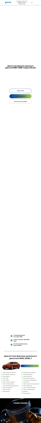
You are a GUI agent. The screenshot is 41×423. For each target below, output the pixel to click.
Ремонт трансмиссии (27, 385)
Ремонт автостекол (7, 389)
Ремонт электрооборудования (29, 387)
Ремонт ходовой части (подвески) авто (31, 383)
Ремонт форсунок (6, 376)
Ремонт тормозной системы (29, 389)
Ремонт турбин (6, 380)
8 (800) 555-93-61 (22, 2)
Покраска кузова (6, 391)
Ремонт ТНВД (5, 378)
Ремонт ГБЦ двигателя (28, 374)
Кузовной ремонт (26, 393)
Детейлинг (25, 391)
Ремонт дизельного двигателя (9, 374)
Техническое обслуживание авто (30, 380)
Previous (5, 414)
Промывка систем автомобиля (29, 372)
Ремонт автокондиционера (28, 378)
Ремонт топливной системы (8, 383)
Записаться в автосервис (30, 365)
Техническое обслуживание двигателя (11, 385)
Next (35, 414)
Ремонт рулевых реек (27, 376)
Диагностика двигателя (8, 387)
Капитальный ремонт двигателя (9, 372)
